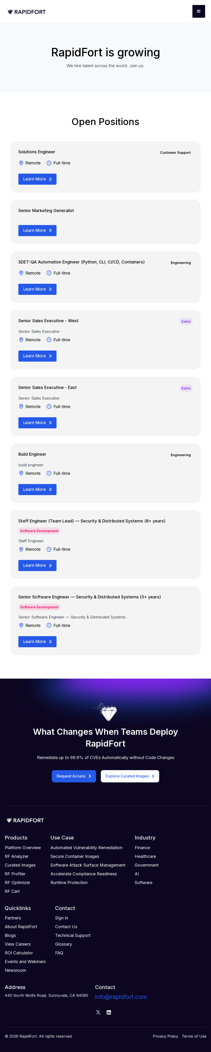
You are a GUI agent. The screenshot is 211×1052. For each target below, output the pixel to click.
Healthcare (145, 856)
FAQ (59, 952)
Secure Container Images (74, 856)
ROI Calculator (19, 952)
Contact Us (66, 926)
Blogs (10, 935)
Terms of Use (194, 1036)
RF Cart (12, 891)
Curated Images (20, 865)
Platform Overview (23, 847)
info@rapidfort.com (121, 996)
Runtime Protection (69, 882)
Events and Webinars (25, 961)
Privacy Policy (165, 1036)
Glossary (63, 944)
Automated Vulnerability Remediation (86, 847)
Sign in (61, 917)
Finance (142, 847)
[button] (198, 11)
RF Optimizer (17, 882)
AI (137, 873)
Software (143, 882)
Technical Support (72, 935)
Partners (13, 917)
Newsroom (15, 970)
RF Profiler (15, 873)
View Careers (18, 944)
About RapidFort (21, 926)
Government (146, 865)
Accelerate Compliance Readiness (83, 873)
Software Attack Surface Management (87, 865)
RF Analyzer (16, 856)
